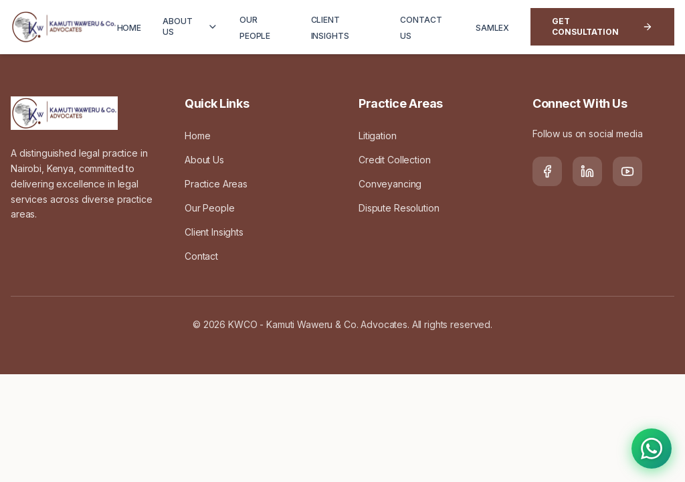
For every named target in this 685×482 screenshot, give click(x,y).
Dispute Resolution (399, 208)
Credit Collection (395, 159)
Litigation (378, 135)
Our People (210, 208)
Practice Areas (216, 183)
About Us (204, 159)
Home (197, 135)
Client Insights (214, 232)
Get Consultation (602, 26)
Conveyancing (390, 183)
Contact (201, 256)
